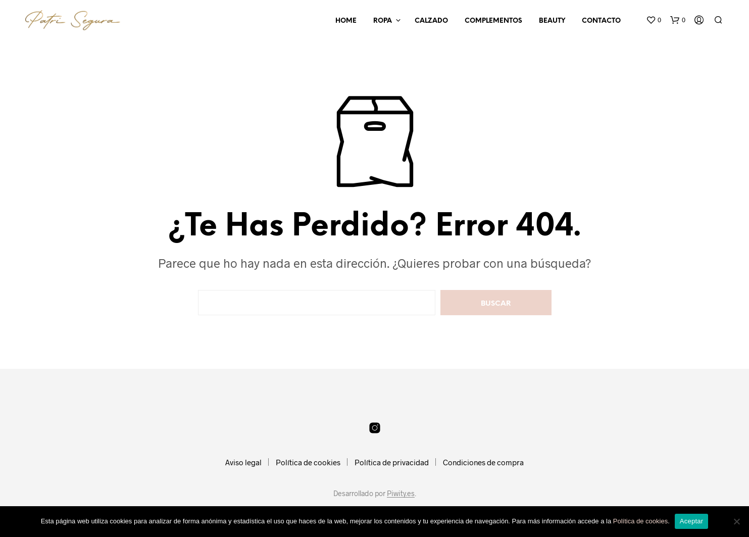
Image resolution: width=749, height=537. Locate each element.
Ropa (382, 21)
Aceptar (692, 521)
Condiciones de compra (483, 462)
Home (346, 21)
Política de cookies (308, 462)
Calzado (431, 21)
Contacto (601, 21)
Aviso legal (243, 462)
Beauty (552, 21)
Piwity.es (401, 494)
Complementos (493, 21)
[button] (653, 20)
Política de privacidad (392, 462)
